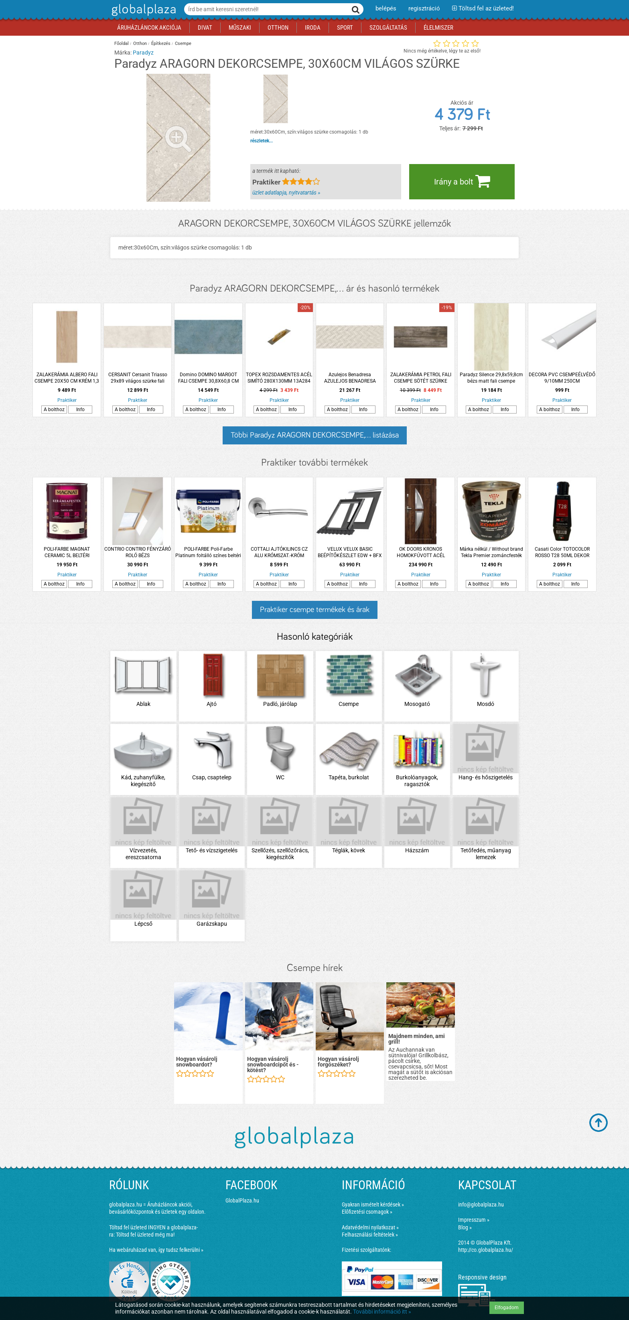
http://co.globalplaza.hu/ (485, 1250)
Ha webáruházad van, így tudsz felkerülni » (156, 1250)
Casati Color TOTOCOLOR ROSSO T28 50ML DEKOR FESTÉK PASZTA (562, 552)
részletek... (261, 141)
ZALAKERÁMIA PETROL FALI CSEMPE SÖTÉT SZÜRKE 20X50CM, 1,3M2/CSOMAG (420, 378)
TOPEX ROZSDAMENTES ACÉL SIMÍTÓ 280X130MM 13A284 (279, 378)
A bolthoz (54, 409)
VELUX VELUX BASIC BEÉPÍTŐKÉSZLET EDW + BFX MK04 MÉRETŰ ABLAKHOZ (350, 552)
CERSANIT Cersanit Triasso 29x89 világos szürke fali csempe (137, 378)
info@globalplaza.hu (481, 1204)
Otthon (140, 43)
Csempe (183, 43)
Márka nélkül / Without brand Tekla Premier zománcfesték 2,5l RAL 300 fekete (491, 552)
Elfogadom (507, 1307)
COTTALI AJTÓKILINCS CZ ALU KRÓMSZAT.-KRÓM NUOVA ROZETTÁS (279, 552)
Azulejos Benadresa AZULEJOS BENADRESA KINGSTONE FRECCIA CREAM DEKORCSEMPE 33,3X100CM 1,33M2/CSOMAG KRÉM (350, 378)
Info (80, 409)
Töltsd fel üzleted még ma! (145, 1234)
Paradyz (143, 52)
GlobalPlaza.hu (242, 1200)
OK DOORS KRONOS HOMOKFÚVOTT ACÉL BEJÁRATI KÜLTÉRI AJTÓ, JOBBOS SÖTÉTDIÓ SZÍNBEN (421, 552)
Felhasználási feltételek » (370, 1234)
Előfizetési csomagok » (367, 1211)
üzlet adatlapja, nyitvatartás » (286, 192)
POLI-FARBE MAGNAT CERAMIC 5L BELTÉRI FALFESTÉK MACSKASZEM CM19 (67, 552)
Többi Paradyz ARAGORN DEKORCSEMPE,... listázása (315, 435)
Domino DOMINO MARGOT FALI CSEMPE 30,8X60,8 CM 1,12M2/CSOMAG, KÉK (208, 378)
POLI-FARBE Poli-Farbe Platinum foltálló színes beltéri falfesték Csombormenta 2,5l (208, 552)
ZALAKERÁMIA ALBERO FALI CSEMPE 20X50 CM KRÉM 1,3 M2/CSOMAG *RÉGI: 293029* (66, 378)
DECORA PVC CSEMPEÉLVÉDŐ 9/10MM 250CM (562, 378)
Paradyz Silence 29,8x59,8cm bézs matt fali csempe (491, 378)
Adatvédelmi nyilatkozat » (370, 1227)
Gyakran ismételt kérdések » (373, 1204)
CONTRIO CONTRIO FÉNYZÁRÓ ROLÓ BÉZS (137, 552)
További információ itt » (382, 1311)
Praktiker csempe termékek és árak (314, 610)
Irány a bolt (462, 181)
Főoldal (121, 43)
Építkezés (160, 43)
